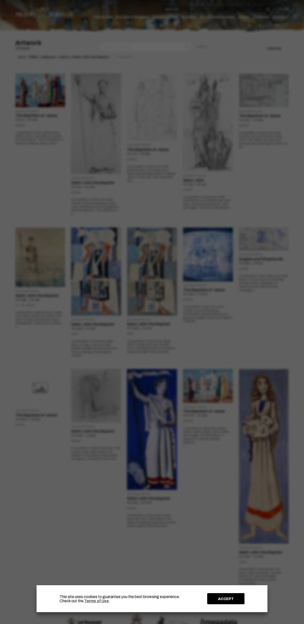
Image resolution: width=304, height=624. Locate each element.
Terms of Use (96, 601)
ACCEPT (226, 599)
